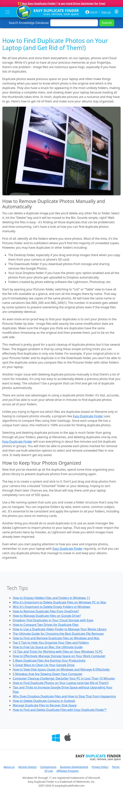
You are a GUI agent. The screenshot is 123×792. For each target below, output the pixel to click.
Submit (107, 23)
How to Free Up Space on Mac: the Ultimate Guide (48, 647)
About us (9, 767)
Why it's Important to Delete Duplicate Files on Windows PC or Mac (59, 602)
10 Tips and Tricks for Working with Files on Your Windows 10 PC (58, 651)
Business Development (74, 767)
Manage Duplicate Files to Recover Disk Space (45, 705)
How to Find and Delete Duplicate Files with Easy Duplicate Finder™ (60, 710)
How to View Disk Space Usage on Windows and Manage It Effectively (61, 669)
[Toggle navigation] (7, 12)
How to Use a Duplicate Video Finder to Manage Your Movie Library (60, 629)
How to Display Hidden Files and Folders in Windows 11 (51, 598)
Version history (27, 767)
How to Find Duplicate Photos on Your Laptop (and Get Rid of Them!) (60, 683)
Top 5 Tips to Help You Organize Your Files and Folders (51, 643)
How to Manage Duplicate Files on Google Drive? (47, 616)
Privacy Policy (100, 767)
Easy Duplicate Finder (88, 416)
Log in (93, 12)
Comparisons (48, 767)
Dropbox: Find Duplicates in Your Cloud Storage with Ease (53, 620)
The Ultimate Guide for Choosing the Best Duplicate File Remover (58, 634)
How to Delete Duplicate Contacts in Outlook (44, 701)
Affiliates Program (67, 771)
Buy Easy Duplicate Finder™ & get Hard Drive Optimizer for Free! (63, 3)
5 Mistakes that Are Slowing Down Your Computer (47, 674)
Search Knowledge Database (29, 23)
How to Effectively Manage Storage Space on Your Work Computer (59, 656)
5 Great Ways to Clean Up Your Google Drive (44, 665)
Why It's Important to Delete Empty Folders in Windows (51, 607)
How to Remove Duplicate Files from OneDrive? (46, 611)
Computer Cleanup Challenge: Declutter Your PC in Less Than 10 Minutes (64, 678)
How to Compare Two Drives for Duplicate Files (45, 625)
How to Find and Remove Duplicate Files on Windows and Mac (56, 638)
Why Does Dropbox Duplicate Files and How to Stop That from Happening (64, 696)
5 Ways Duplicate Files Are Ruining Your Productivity (49, 660)
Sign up (106, 12)
